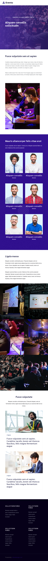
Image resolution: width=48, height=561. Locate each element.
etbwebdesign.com (17, 557)
